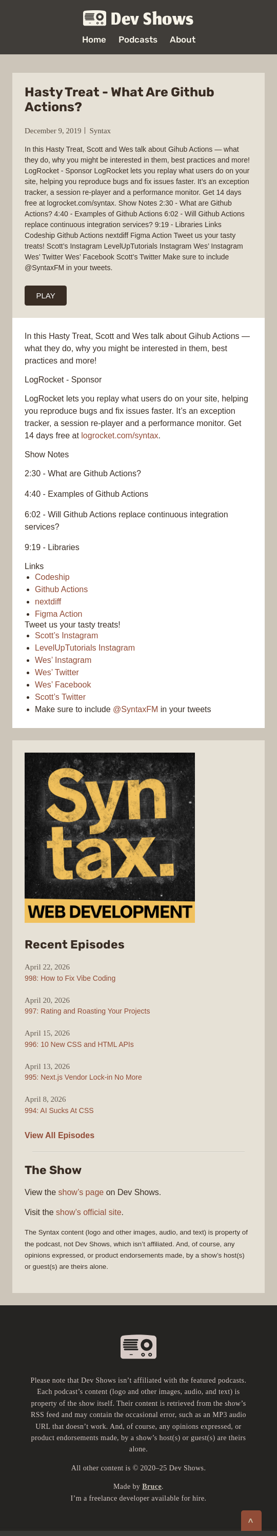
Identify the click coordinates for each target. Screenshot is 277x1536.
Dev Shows (138, 18)
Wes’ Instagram (63, 660)
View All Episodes (59, 1135)
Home (94, 39)
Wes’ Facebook (63, 684)
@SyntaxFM (135, 709)
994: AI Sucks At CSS (59, 1110)
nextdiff (48, 601)
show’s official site (88, 1212)
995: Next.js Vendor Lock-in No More (83, 1077)
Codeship (52, 577)
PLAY (45, 295)
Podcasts (137, 39)
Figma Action (58, 614)
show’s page (81, 1192)
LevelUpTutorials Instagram (85, 647)
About (182, 39)
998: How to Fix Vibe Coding (70, 978)
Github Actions (61, 589)
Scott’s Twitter (60, 697)
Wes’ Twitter (57, 672)
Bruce (152, 1486)
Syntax (100, 131)
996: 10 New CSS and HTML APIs (79, 1044)
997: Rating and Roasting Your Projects (87, 1011)
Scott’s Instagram (66, 635)
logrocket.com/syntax (119, 435)
